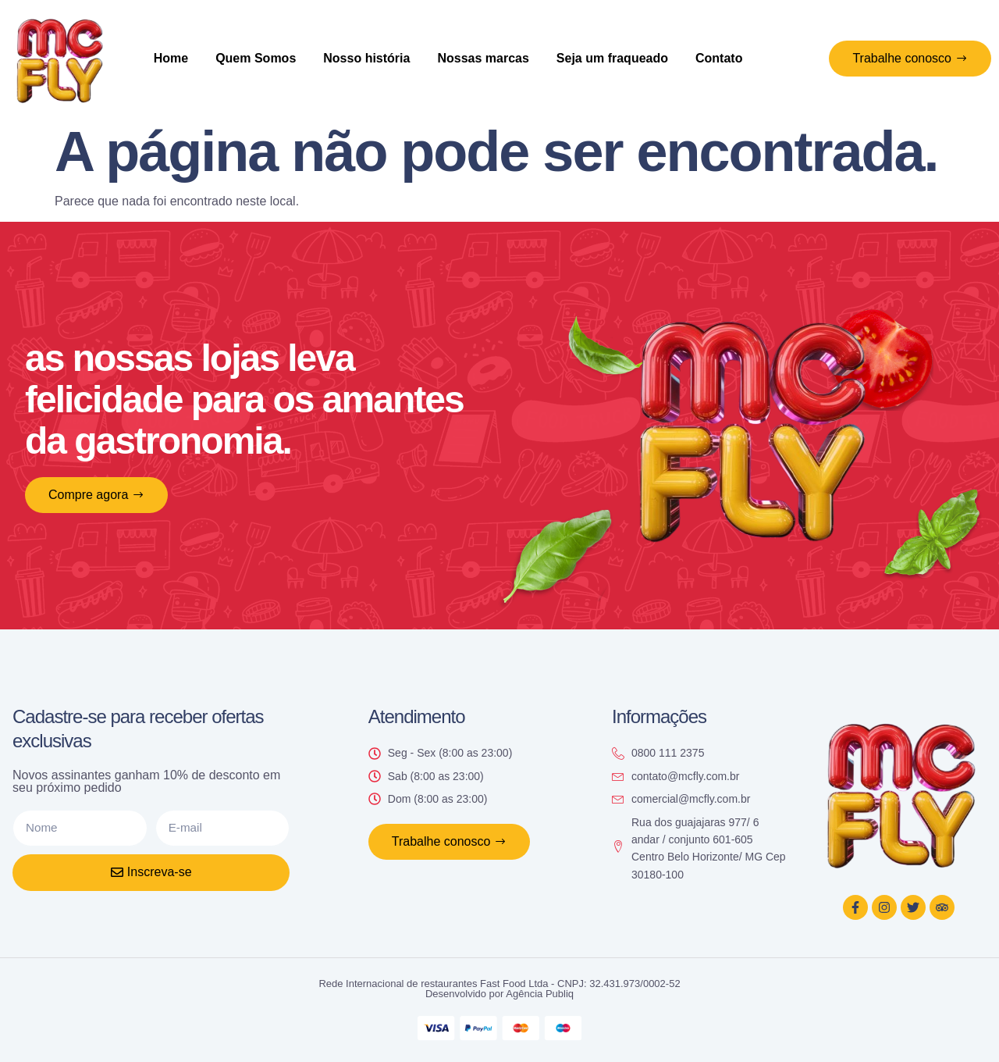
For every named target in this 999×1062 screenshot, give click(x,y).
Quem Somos (255, 58)
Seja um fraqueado (612, 58)
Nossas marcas (482, 58)
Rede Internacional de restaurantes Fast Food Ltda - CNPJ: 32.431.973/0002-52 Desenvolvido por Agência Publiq (499, 989)
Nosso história (366, 58)
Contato (718, 58)
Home (171, 58)
